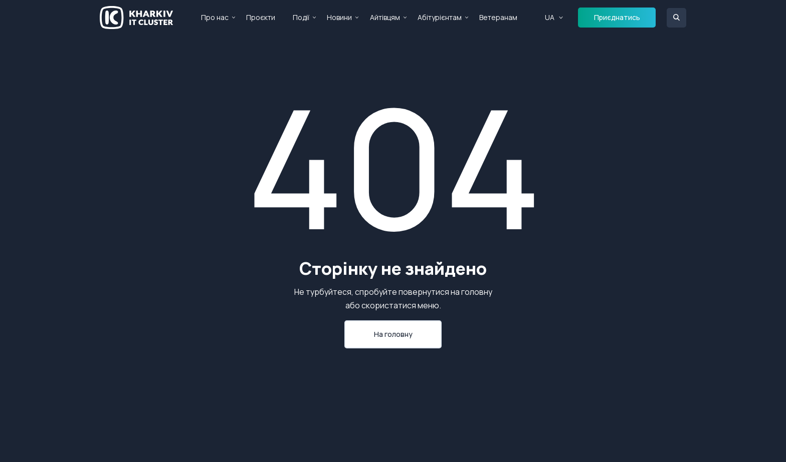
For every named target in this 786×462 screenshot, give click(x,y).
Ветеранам (498, 17)
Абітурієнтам (440, 17)
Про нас (215, 17)
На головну (393, 334)
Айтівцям (385, 17)
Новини (339, 17)
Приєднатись (617, 17)
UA (549, 17)
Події (301, 17)
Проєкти (260, 17)
